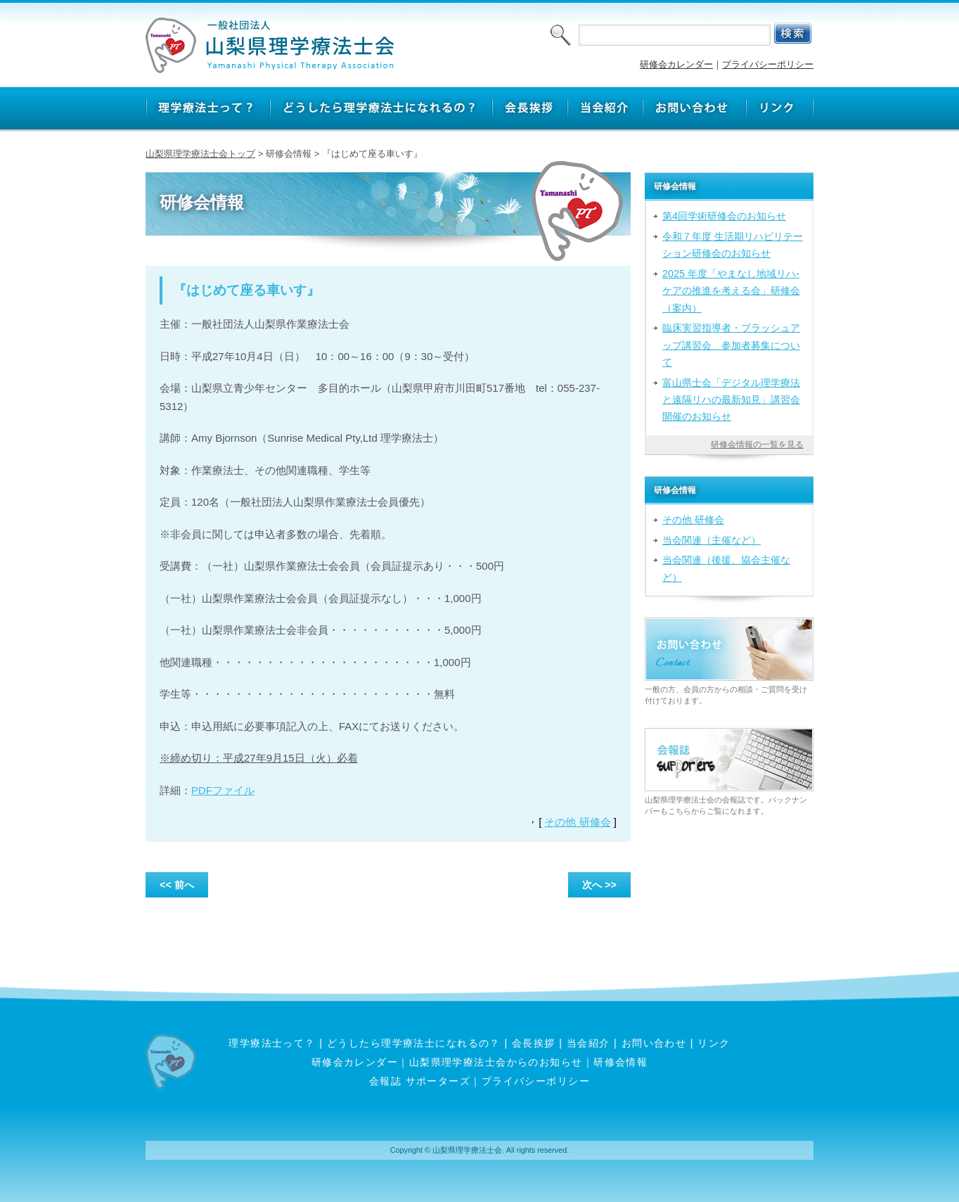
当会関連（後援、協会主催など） (726, 568)
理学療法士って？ (272, 1043)
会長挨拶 (533, 1043)
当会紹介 (588, 1043)
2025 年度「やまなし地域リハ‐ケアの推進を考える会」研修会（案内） (731, 291)
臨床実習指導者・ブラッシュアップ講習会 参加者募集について (731, 345)
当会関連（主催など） (711, 540)
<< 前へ (177, 884)
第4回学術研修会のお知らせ (724, 216)
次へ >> (599, 884)
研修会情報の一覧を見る (757, 444)
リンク (713, 1043)
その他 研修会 (577, 822)
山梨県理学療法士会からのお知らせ (496, 1062)
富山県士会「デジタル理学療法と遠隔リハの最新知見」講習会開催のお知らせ (731, 400)
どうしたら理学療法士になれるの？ (414, 1043)
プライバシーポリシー (767, 64)
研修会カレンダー (676, 64)
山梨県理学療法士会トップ (200, 153)
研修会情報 (620, 1062)
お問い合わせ (654, 1043)
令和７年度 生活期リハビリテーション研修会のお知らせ (732, 245)
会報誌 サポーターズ (419, 1081)
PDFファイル (223, 790)
